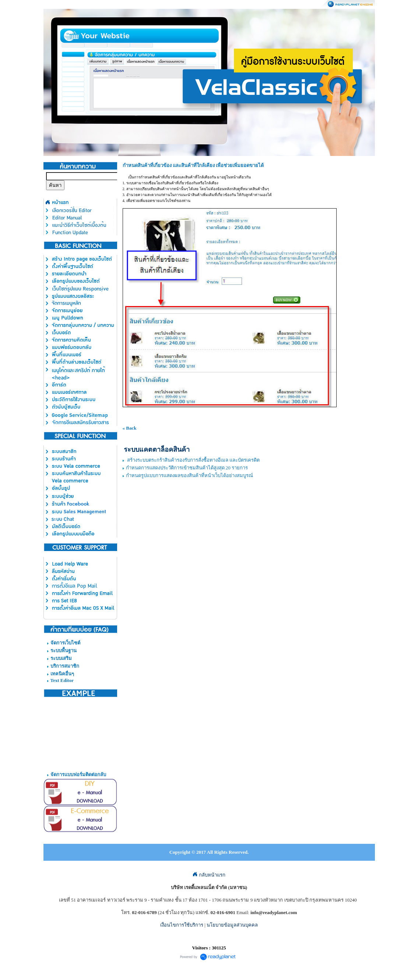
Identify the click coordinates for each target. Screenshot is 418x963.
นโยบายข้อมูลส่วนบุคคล (232, 925)
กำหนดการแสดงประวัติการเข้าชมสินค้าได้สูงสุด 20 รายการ (187, 467)
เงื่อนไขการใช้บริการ (181, 925)
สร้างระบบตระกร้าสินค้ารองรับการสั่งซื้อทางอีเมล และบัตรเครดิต (193, 460)
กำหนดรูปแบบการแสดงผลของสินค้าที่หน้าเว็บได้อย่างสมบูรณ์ (189, 475)
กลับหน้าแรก (209, 875)
